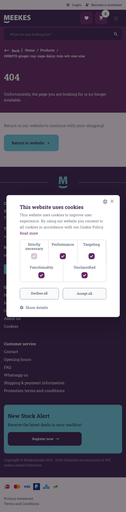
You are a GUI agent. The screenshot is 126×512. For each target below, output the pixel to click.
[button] (34, 307)
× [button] (112, 201)
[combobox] (105, 201)
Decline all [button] (39, 293)
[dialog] (63, 256)
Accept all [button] (84, 293)
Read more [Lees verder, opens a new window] (29, 233)
